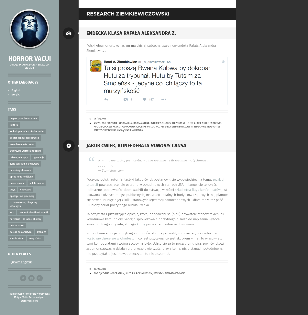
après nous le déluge (21, 176)
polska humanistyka (21, 232)
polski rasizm (36, 183)
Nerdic (15, 94)
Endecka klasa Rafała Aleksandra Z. (131, 33)
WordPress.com (29, 301)
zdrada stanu (17, 238)
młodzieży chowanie (20, 170)
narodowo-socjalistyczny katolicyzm (23, 204)
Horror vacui (29, 58)
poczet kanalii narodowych (24, 138)
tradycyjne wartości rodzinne (25, 150)
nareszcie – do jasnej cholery (25, 219)
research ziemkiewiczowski (33, 212)
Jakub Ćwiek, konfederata (136, 146)
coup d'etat (35, 238)
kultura (14, 125)
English (15, 90)
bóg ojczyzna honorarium (23, 118)
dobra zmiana (17, 183)
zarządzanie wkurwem (22, 144)
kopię (141, 224)
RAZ (12, 212)
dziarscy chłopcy (19, 157)
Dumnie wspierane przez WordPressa (29, 293)
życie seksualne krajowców (24, 163)
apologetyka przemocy (22, 196)
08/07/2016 (100, 118)
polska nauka (17, 225)
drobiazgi (41, 232)
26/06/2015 (100, 269)
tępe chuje (38, 157)
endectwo (25, 189)
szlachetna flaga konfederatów (198, 190)
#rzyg (12, 189)
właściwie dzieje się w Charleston (111, 238)
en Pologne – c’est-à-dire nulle (27, 131)
